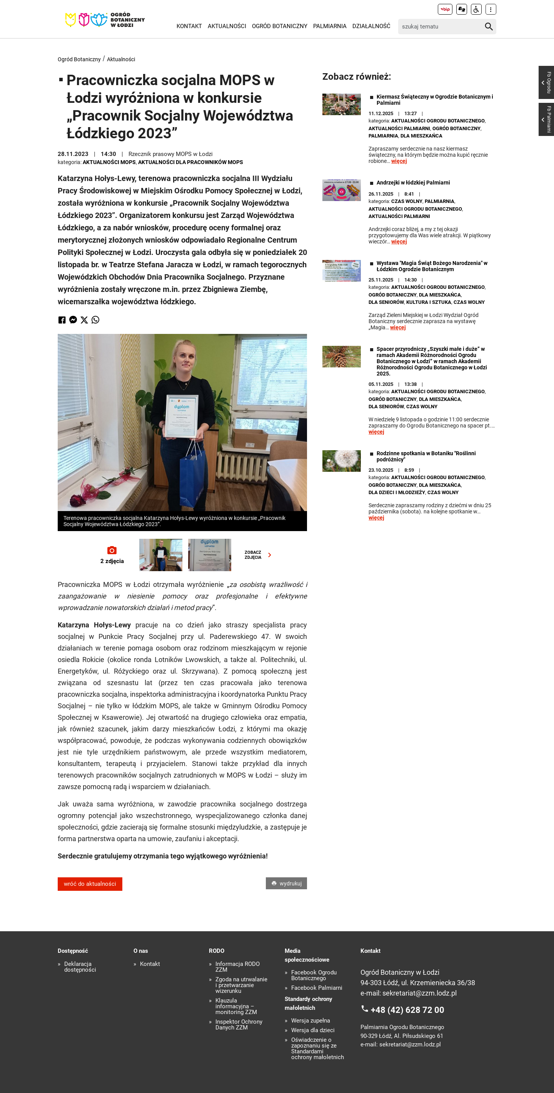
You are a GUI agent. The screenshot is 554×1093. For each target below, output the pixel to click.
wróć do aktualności (90, 883)
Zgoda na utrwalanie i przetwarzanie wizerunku (241, 985)
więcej (399, 161)
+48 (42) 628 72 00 (407, 1009)
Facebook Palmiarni (316, 988)
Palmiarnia (330, 26)
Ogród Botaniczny (279, 26)
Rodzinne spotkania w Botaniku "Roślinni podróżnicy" (426, 456)
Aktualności (227, 26)
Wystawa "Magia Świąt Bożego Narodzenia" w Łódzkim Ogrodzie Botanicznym (432, 266)
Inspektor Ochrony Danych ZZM (238, 1025)
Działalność (371, 26)
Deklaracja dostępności (80, 967)
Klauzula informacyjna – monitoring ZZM (236, 1006)
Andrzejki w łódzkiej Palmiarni (413, 182)
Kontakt (189, 26)
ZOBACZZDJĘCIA (260, 555)
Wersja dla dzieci (313, 1030)
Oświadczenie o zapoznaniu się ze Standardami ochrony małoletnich (317, 1048)
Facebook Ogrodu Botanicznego (314, 975)
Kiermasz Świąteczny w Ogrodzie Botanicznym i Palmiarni (435, 100)
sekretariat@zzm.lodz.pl (419, 993)
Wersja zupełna (310, 1021)
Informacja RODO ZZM (237, 967)
